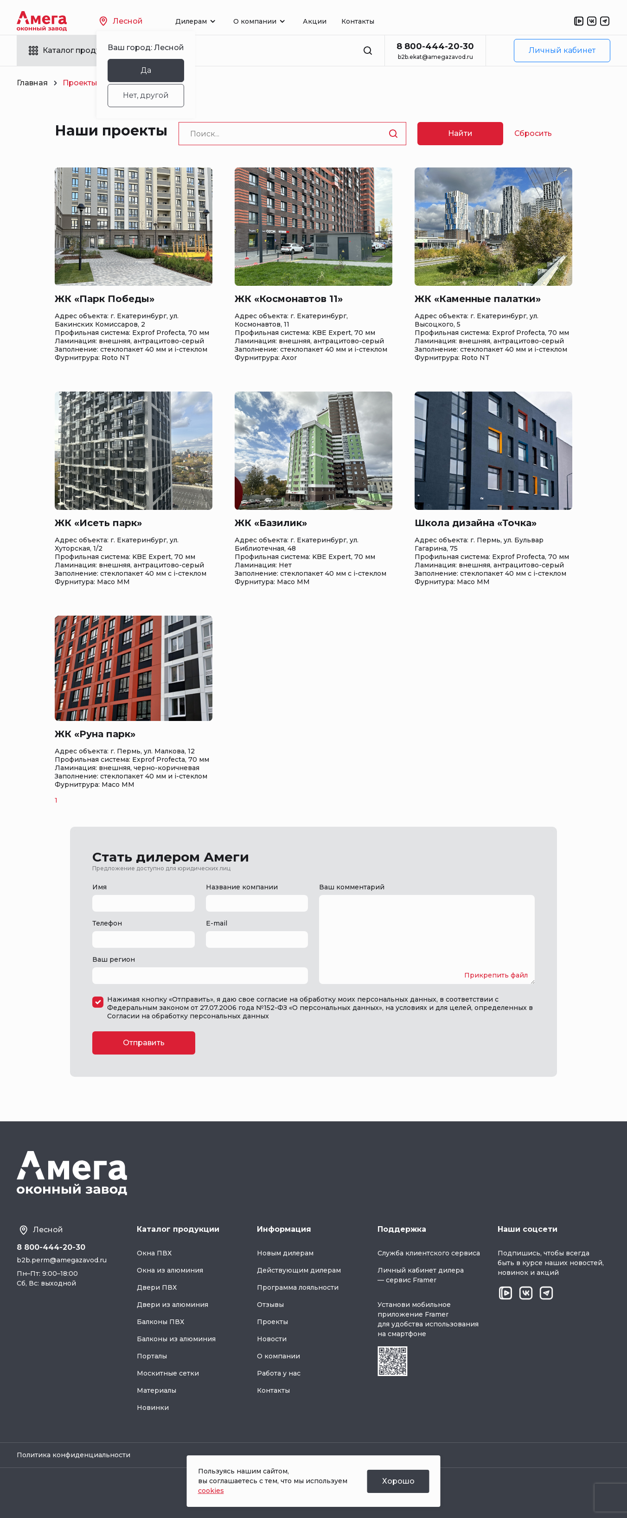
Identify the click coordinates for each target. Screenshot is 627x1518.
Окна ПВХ (154, 1253)
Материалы (156, 1390)
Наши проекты (111, 130)
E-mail (216, 923)
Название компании (242, 887)
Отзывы (270, 1304)
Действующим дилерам (299, 1270)
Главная (32, 82)
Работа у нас (279, 1373)
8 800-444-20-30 (435, 46)
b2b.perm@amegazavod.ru (62, 1260)
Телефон (107, 923)
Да (146, 70)
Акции (314, 21)
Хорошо (398, 1481)
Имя (99, 887)
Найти (460, 133)
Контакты (357, 21)
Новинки (153, 1407)
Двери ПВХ (157, 1287)
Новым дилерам (285, 1253)
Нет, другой (146, 95)
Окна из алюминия (170, 1270)
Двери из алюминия (172, 1304)
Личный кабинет (562, 50)
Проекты (272, 1322)
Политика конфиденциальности (73, 1455)
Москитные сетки (168, 1373)
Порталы (152, 1356)
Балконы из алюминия (176, 1339)
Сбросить (533, 133)
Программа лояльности (298, 1287)
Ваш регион (113, 959)
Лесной (121, 21)
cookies (211, 1490)
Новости (272, 1339)
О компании (278, 1356)
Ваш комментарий (351, 887)
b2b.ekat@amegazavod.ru (435, 56)
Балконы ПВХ (160, 1322)
